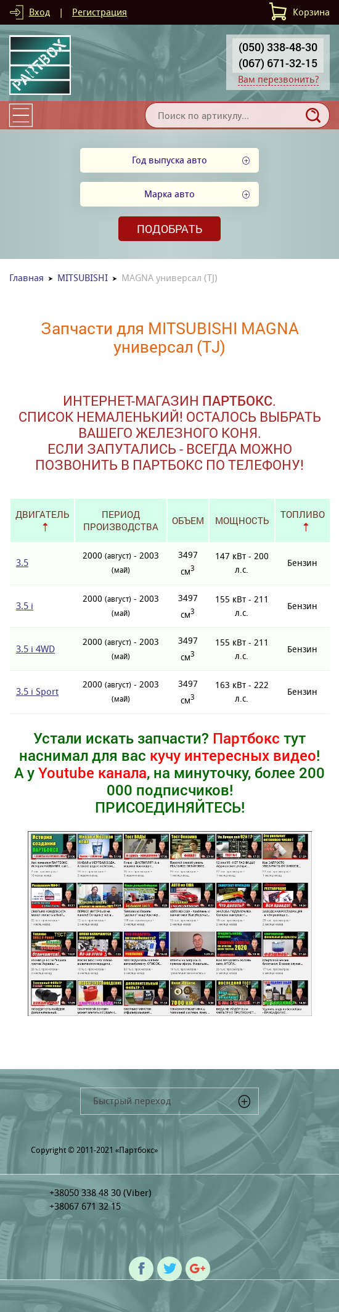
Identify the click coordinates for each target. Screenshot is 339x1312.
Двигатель (42, 514)
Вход (39, 12)
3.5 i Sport (37, 691)
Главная (26, 278)
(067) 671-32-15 (278, 62)
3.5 (22, 562)
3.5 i (24, 606)
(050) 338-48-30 (278, 46)
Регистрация (99, 12)
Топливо (302, 514)
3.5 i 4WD (35, 649)
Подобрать (169, 228)
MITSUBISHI (82, 278)
